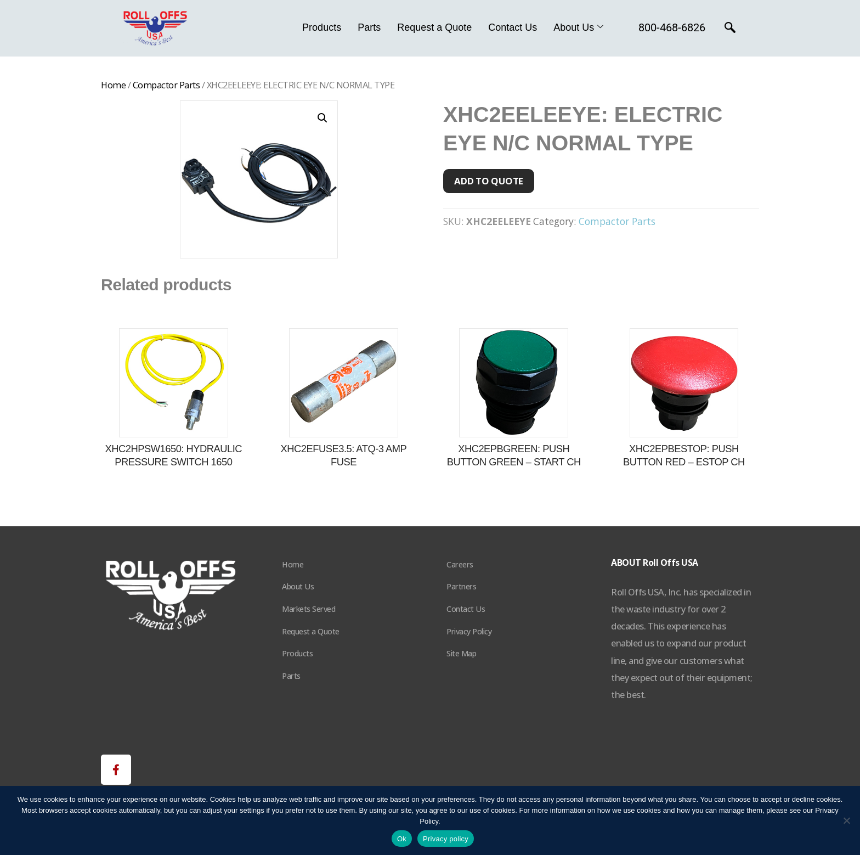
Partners (461, 586)
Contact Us (512, 27)
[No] (846, 820)
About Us (578, 27)
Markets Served (308, 609)
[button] (322, 118)
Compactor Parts (166, 84)
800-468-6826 (671, 27)
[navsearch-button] (730, 29)
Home (113, 84)
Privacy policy (445, 839)
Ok (401, 839)
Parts (369, 27)
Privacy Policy (468, 631)
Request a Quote (434, 27)
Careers (459, 564)
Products (321, 27)
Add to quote (488, 181)
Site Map (461, 653)
